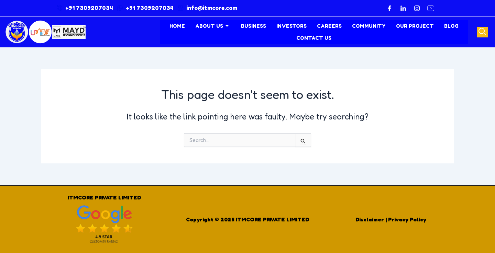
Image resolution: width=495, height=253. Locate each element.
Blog (451, 26)
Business (253, 26)
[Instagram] (417, 8)
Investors (291, 26)
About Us (213, 26)
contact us (313, 38)
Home (177, 26)
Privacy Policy (407, 219)
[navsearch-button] (482, 32)
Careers (329, 26)
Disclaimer (369, 219)
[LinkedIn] (403, 8)
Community (369, 26)
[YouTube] (431, 8)
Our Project (415, 26)
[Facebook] (389, 8)
